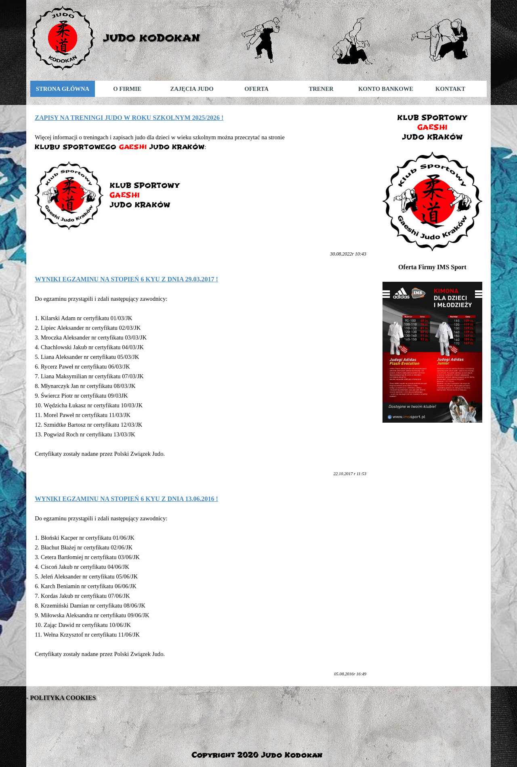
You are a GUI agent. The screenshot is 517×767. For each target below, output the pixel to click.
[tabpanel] (200, 185)
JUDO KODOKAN (151, 37)
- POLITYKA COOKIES (61, 697)
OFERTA (256, 89)
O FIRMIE (127, 89)
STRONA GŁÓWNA (62, 89)
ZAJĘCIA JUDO (191, 89)
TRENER (321, 89)
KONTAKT (450, 89)
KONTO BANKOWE (385, 89)
